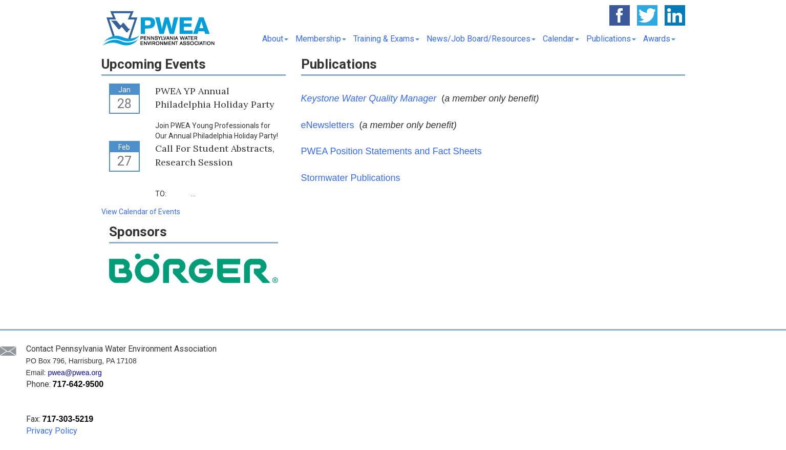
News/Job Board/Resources (481, 39)
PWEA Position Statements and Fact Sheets (391, 151)
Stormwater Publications (350, 178)
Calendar (561, 39)
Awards (659, 39)
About (275, 39)
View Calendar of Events (140, 212)
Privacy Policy (51, 431)
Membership (320, 39)
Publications (611, 39)
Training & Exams (386, 39)
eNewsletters (327, 125)
